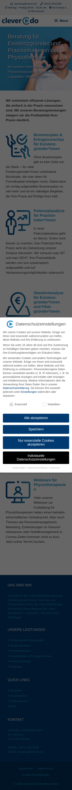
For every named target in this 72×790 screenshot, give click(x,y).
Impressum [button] (55, 468)
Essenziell (18, 404)
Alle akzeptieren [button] (36, 418)
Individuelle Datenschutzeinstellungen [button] (36, 457)
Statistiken (51, 404)
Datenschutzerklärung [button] (38, 468)
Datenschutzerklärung (16, 388)
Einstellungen (29, 391)
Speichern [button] (36, 429)
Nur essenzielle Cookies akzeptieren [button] (36, 442)
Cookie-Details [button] (19, 468)
